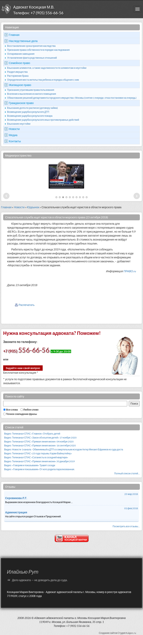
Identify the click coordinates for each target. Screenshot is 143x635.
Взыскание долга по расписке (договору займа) (32, 107)
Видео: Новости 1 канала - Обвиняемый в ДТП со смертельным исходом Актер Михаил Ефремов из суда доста (63, 449)
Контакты (15, 141)
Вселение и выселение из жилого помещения (31, 93)
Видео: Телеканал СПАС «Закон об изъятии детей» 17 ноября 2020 (40, 437)
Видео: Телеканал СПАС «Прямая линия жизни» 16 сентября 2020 (40, 445)
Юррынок (33, 207)
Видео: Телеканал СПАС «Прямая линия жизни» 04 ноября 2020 (38, 441)
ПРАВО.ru (129, 271)
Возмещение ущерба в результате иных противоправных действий (43, 119)
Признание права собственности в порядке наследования (38, 49)
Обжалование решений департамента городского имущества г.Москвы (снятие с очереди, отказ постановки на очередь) (71, 97)
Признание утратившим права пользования (30, 89)
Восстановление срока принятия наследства (31, 45)
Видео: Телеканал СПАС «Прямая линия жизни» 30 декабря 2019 (39, 461)
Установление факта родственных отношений (32, 57)
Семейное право (19, 63)
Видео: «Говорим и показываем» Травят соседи (29, 465)
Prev (6, 196)
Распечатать (27, 305)
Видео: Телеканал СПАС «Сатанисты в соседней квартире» (36, 457)
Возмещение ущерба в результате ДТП (28, 111)
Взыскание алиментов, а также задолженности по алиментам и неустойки (47, 67)
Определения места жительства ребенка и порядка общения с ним (43, 79)
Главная (14, 34)
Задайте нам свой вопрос (23, 368)
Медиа (13, 135)
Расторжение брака (17, 75)
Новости (14, 129)
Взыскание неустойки (18, 123)
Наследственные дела (23, 41)
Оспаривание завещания (20, 53)
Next (137, 196)
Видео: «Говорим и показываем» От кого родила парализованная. (39, 469)
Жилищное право (20, 85)
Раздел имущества (17, 71)
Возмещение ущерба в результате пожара (30, 115)
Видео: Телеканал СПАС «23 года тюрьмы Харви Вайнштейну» (38, 453)
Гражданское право (21, 103)
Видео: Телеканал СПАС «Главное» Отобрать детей (32, 433)
